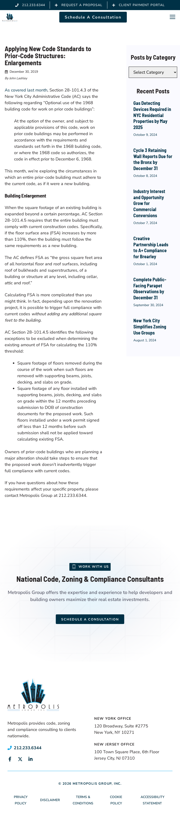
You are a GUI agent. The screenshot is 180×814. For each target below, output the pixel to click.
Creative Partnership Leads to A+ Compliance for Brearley (150, 247)
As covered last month (26, 90)
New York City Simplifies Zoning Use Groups (149, 326)
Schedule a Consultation (90, 619)
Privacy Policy (20, 800)
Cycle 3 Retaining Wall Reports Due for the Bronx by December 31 (152, 159)
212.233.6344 (27, 748)
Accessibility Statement (152, 800)
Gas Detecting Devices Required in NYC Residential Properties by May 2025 (152, 115)
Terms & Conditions (83, 800)
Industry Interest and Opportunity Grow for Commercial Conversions (149, 203)
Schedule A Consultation (93, 17)
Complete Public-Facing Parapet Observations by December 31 (149, 288)
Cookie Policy (116, 800)
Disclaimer (50, 800)
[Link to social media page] (10, 759)
